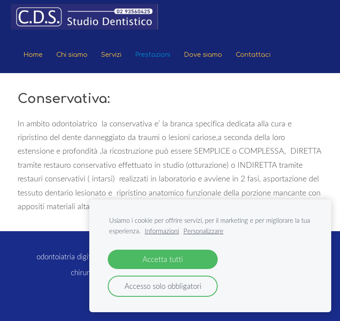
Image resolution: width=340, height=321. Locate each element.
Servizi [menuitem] (111, 54)
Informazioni (162, 230)
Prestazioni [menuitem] (152, 54)
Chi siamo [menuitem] (72, 54)
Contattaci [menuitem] (253, 54)
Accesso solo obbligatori (162, 286)
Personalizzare (203, 230)
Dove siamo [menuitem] (203, 54)
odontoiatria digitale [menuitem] (68, 256)
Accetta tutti (163, 259)
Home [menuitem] (33, 54)
